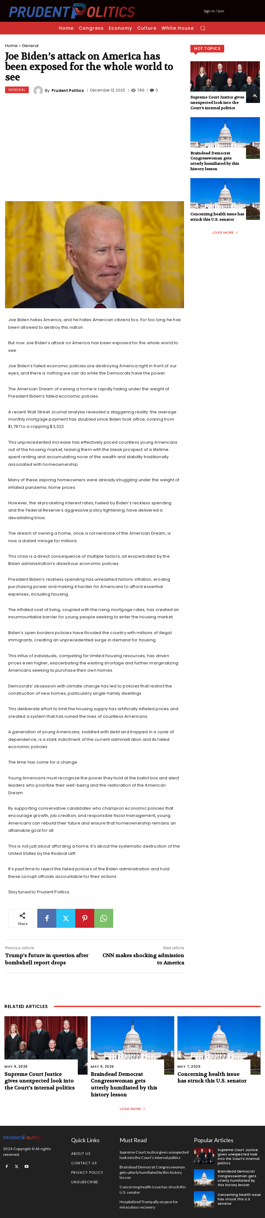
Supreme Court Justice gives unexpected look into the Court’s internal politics (217, 103)
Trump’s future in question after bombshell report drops (46, 959)
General (30, 46)
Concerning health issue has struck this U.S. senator (217, 217)
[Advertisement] (94, 149)
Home (11, 46)
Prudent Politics (68, 91)
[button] (202, 28)
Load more (225, 232)
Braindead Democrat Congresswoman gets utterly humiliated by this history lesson (214, 161)
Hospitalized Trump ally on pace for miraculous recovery (149, 1203)
